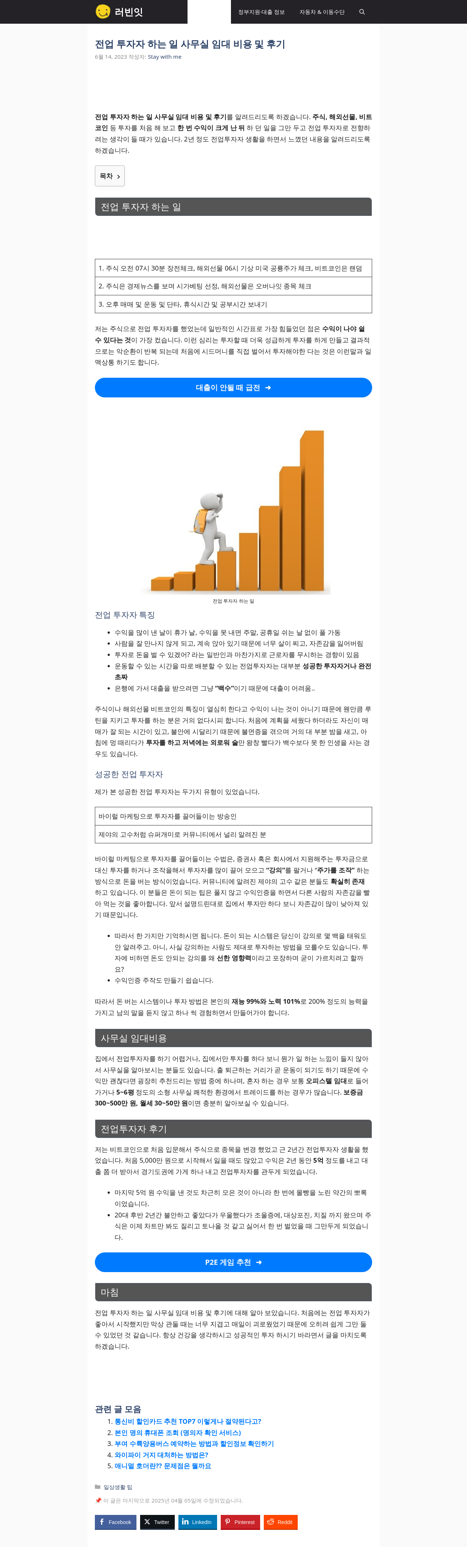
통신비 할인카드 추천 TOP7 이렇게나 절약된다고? (188, 1421)
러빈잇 (129, 11)
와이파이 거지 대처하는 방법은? (161, 1454)
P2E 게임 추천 (228, 1262)
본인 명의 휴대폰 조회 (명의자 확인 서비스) (178, 1432)
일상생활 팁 (209, 11)
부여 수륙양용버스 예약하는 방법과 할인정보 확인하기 (194, 1443)
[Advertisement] (233, 90)
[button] (362, 12)
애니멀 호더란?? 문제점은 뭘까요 (163, 1466)
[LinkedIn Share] (197, 1522)
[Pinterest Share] (240, 1522)
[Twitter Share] (157, 1522)
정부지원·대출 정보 (261, 11)
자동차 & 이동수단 (322, 11)
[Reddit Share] (281, 1522)
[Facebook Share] (115, 1522)
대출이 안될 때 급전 (228, 387)
